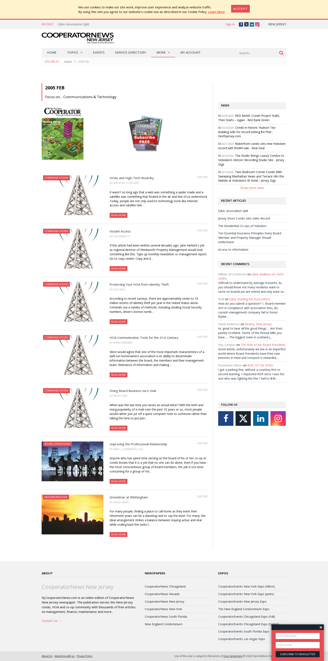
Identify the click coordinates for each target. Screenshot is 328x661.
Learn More (216, 12)
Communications (56, 178)
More (161, 52)
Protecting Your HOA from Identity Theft (139, 284)
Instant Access (120, 231)
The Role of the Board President (263, 345)
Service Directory (130, 52)
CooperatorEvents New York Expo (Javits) (246, 594)
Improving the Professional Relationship (138, 444)
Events (99, 52)
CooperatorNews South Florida (166, 617)
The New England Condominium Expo (243, 609)
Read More (118, 215)
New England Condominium (163, 624)
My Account (190, 52)
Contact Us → (52, 621)
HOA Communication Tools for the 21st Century (144, 337)
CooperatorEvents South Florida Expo (243, 631)
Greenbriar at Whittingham (129, 497)
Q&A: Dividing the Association (249, 299)
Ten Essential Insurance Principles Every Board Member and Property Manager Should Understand (249, 237)
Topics (72, 52)
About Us (47, 656)
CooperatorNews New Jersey (164, 601)
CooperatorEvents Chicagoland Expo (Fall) (246, 617)
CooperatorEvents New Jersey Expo (242, 601)
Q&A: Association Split (73, 24)
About (47, 573)
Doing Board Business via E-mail (133, 391)
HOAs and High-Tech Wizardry (132, 178)
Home (51, 52)
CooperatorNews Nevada (162, 594)
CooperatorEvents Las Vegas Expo (241, 639)
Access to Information (233, 250)
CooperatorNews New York (163, 609)
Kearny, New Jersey (258, 324)
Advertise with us (64, 656)
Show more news (252, 188)
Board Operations (57, 444)
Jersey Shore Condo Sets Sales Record (244, 218)
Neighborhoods (56, 497)
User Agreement (232, 656)
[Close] (240, 9)
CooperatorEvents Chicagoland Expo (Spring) (248, 624)
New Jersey (277, 24)
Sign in (230, 24)
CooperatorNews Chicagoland (165, 586)
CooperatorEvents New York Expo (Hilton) (246, 586)
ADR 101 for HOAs (260, 365)
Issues (68, 61)
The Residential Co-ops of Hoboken (242, 226)
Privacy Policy (84, 656)
